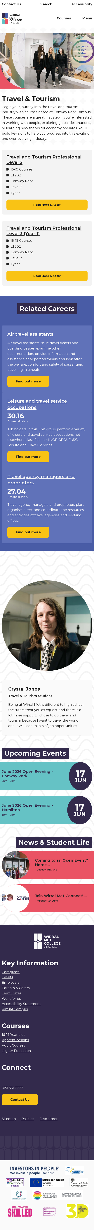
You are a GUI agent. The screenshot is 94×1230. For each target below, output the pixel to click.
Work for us (11, 999)
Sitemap (9, 1119)
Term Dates (11, 993)
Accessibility (81, 4)
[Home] (24, 19)
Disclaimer (49, 1119)
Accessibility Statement (21, 1004)
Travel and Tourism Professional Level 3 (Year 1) (43, 231)
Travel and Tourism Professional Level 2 (43, 159)
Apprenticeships (15, 1040)
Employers (11, 983)
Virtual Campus (15, 1009)
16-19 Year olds (13, 1035)
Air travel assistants (30, 334)
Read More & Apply (47, 204)
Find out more (28, 381)
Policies (27, 1119)
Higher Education (16, 1051)
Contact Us (11, 4)
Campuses (11, 972)
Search (46, 4)
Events (7, 977)
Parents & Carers (16, 988)
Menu (87, 18)
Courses (64, 18)
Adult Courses (13, 1045)
